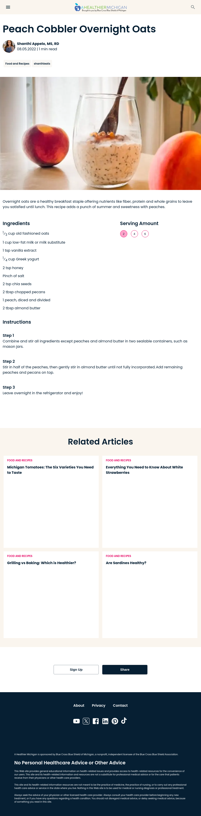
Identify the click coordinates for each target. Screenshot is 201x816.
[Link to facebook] (96, 722)
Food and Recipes (17, 63)
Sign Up (76, 669)
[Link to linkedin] (105, 722)
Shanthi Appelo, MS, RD (38, 43)
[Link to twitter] (86, 722)
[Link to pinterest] (115, 722)
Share (124, 669)
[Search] (192, 7)
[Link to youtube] (76, 722)
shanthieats (42, 63)
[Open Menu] (8, 7)
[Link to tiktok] (124, 722)
